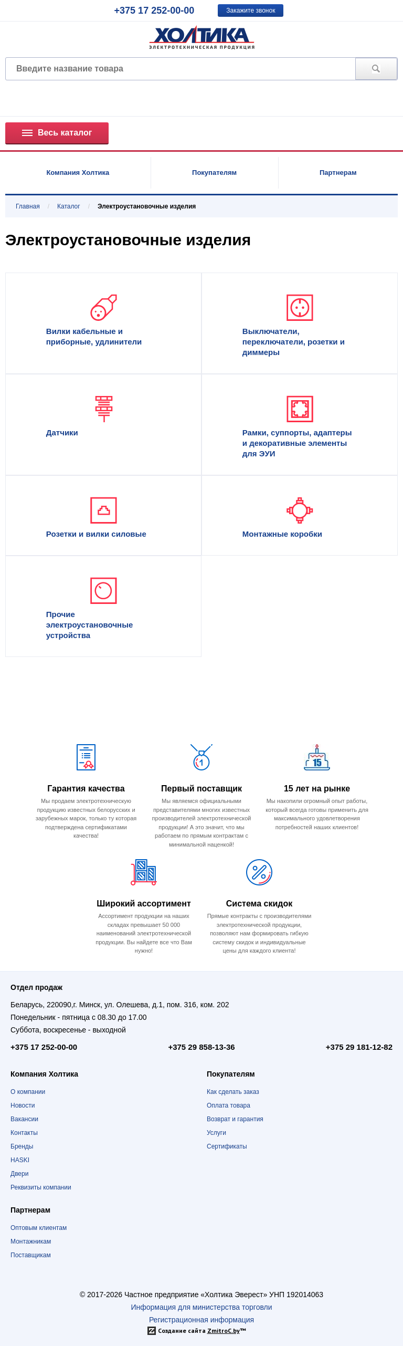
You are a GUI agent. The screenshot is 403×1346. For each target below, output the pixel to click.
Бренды (21, 1146)
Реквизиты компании (40, 1187)
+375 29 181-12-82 (359, 1046)
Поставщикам (30, 1255)
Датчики (62, 432)
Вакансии (24, 1119)
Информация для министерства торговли (201, 1307)
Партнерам (338, 172)
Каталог (68, 206)
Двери (19, 1173)
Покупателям (214, 172)
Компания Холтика (77, 172)
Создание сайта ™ (202, 1330)
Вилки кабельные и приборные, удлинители (94, 336)
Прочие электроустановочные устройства (89, 625)
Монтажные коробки (282, 533)
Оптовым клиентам (38, 1228)
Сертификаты (227, 1146)
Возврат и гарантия (235, 1119)
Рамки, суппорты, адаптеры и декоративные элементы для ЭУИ (297, 443)
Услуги (216, 1132)
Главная (28, 206)
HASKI (19, 1160)
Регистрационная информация (201, 1320)
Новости (22, 1105)
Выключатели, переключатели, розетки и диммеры (293, 342)
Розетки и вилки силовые (96, 533)
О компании (27, 1091)
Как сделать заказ (233, 1091)
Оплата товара (228, 1105)
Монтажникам (30, 1241)
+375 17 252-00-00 (154, 10)
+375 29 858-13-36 (201, 1046)
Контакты (24, 1132)
